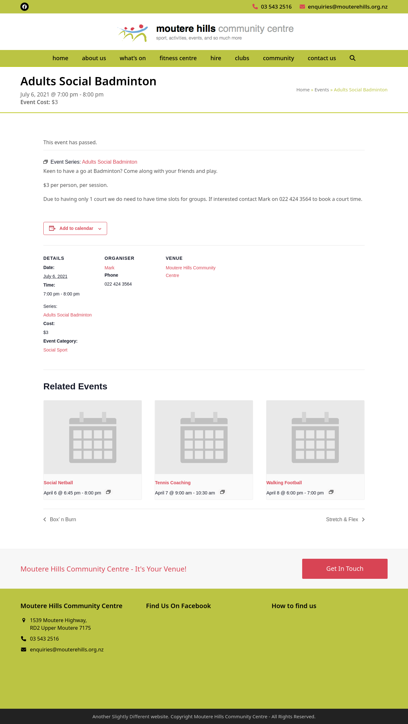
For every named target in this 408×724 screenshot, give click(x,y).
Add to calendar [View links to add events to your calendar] (76, 228)
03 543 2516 (276, 6)
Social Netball (58, 482)
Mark (109, 267)
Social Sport (55, 349)
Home (303, 89)
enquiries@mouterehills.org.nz (348, 6)
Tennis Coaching (173, 482)
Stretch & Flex (343, 519)
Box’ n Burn (62, 519)
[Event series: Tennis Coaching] (222, 492)
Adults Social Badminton (67, 314)
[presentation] (93, 437)
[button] (353, 58)
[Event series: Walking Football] (331, 492)
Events (322, 89)
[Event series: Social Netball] (108, 492)
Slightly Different (130, 716)
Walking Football (284, 482)
